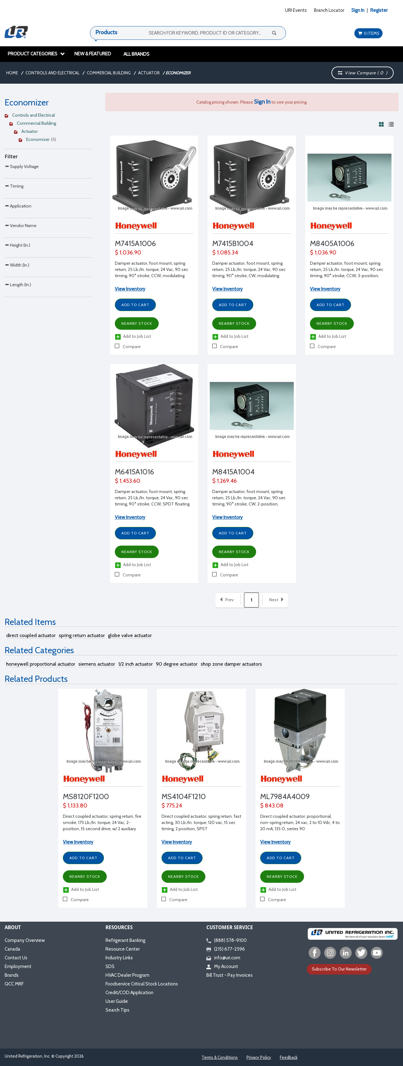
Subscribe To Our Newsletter (339, 969)
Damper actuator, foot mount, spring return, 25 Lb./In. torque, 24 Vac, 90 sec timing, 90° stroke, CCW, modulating (151, 269)
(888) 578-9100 (226, 940)
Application (18, 232)
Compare (128, 346)
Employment (18, 966)
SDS (110, 966)
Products (106, 32)
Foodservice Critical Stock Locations (141, 984)
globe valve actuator (130, 635)
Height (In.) (17, 297)
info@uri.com (223, 958)
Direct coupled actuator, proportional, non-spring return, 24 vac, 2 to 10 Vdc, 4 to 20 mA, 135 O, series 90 (300, 822)
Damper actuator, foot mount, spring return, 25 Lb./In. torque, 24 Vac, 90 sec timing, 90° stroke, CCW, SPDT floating (152, 498)
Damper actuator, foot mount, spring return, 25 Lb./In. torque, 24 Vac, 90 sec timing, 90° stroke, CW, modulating (249, 269)
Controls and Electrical (52, 72)
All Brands (136, 54)
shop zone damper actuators (231, 664)
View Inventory (130, 289)
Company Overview (25, 940)
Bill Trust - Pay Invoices (229, 975)
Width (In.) (17, 330)
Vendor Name (20, 264)
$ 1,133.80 (75, 805)
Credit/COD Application (129, 992)
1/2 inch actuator (135, 664)
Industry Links (119, 958)
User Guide (116, 1001)
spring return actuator (82, 635)
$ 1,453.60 (127, 480)
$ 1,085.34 (225, 252)
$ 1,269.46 (224, 480)
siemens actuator (96, 664)
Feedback (289, 1057)
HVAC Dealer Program (127, 975)
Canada (12, 949)
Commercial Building (109, 72)
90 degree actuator (177, 664)
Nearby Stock (136, 323)
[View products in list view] (391, 124)
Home (12, 72)
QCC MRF (14, 984)
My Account (222, 966)
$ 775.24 (172, 805)
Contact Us (16, 958)
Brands (12, 975)
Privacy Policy (258, 1057)
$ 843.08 (272, 805)
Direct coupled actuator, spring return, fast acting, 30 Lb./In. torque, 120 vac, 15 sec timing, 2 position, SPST (201, 822)
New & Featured (92, 54)
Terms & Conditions (220, 1057)
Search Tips (117, 1010)
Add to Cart (135, 304)
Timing (14, 199)
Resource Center (122, 949)
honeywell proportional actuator (40, 664)
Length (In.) (18, 362)
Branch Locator (329, 10)
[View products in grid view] (381, 124)
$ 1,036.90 (128, 252)
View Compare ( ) (362, 73)
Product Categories (36, 54)
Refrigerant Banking (125, 940)
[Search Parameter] (48, 180)
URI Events (296, 10)
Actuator (149, 72)
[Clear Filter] (47, 116)
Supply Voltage (22, 166)
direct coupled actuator (31, 635)
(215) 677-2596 (225, 949)
